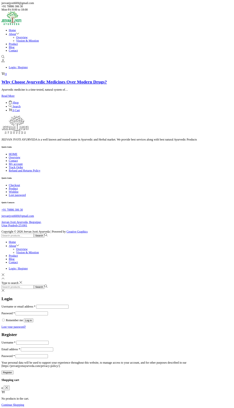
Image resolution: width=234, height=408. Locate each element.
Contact (13, 160)
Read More (8, 95)
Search (39, 235)
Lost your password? (13, 326)
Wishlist (13, 191)
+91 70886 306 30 (12, 209)
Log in (28, 320)
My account (16, 164)
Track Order (16, 167)
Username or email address (18, 306)
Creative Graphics (77, 231)
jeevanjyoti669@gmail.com (17, 215)
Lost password (17, 195)
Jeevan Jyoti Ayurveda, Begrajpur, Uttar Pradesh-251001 (21, 224)
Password (8, 313)
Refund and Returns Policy (24, 170)
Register (7, 372)
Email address (10, 349)
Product (13, 188)
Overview (14, 157)
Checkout (14, 185)
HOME (13, 154)
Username (8, 342)
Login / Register (18, 67)
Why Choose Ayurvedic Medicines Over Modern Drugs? (54, 81)
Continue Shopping (12, 404)
